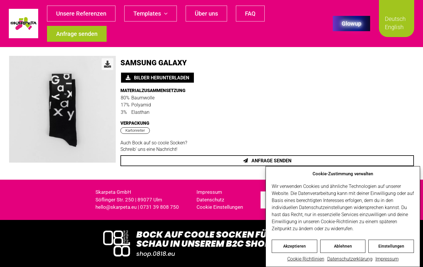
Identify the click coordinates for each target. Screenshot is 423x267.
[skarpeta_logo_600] (23, 11)
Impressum (387, 259)
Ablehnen (343, 246)
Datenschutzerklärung (349, 259)
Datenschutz (210, 200)
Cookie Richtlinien (305, 259)
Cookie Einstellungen (220, 207)
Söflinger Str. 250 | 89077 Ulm (128, 200)
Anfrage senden (267, 160)
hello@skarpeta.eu (116, 207)
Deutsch (395, 18)
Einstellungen (391, 246)
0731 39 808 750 (159, 207)
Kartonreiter (135, 130)
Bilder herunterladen (157, 78)
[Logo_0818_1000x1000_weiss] (116, 231)
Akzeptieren (294, 246)
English (394, 27)
